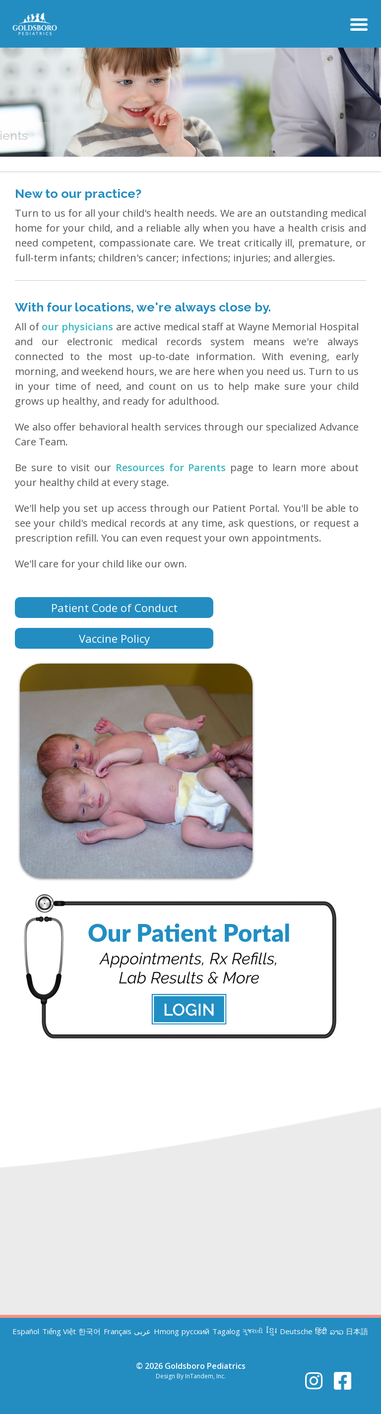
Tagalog (226, 1331)
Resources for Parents (171, 467)
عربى (142, 1331)
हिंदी (321, 1331)
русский (195, 1331)
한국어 (89, 1331)
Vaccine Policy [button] (114, 638)
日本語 (357, 1331)
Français (117, 1331)
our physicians (77, 326)
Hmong (166, 1331)
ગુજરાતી (253, 1331)
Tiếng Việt (59, 1331)
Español (25, 1331)
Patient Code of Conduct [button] (114, 607)
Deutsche (296, 1331)
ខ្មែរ (271, 1331)
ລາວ (336, 1331)
